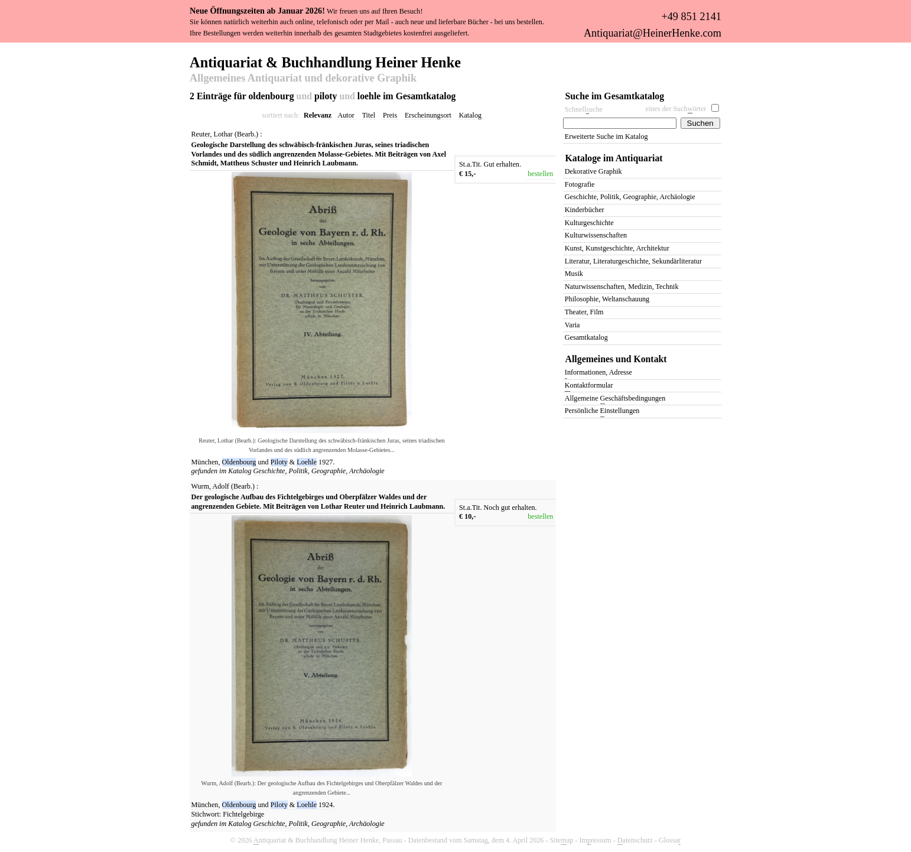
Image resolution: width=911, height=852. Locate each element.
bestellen (540, 174)
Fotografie (580, 184)
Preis (390, 115)
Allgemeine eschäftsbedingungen (615, 399)
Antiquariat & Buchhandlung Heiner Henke (325, 61)
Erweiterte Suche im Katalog (606, 136)
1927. (326, 462)
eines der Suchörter (676, 109)
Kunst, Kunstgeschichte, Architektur (617, 248)
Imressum (595, 840)
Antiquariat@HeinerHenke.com (652, 33)
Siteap (562, 840)
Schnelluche (584, 109)
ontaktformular (589, 386)
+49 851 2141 (691, 16)
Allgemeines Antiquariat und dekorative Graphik (303, 78)
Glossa (670, 840)
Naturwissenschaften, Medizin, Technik (622, 286)
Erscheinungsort (428, 115)
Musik (574, 273)
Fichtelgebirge (243, 814)
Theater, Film (584, 312)
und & (270, 462)
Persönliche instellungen (602, 412)
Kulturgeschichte (589, 223)
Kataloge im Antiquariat (614, 158)
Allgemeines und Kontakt (616, 359)
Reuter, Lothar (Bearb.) (225, 134)
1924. (326, 805)
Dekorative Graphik (593, 171)
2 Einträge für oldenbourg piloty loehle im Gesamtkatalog (323, 96)
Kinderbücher (584, 210)
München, (205, 462)
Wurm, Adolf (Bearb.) (223, 486)
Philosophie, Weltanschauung (607, 299)
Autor (346, 115)
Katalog (470, 115)
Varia (572, 325)
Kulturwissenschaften (596, 235)
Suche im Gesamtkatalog (615, 96)
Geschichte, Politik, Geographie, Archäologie (319, 471)
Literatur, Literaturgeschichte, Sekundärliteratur (633, 261)
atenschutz (635, 840)
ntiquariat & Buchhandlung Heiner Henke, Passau (327, 840)
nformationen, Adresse (598, 373)
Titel (369, 115)
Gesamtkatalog (586, 337)
